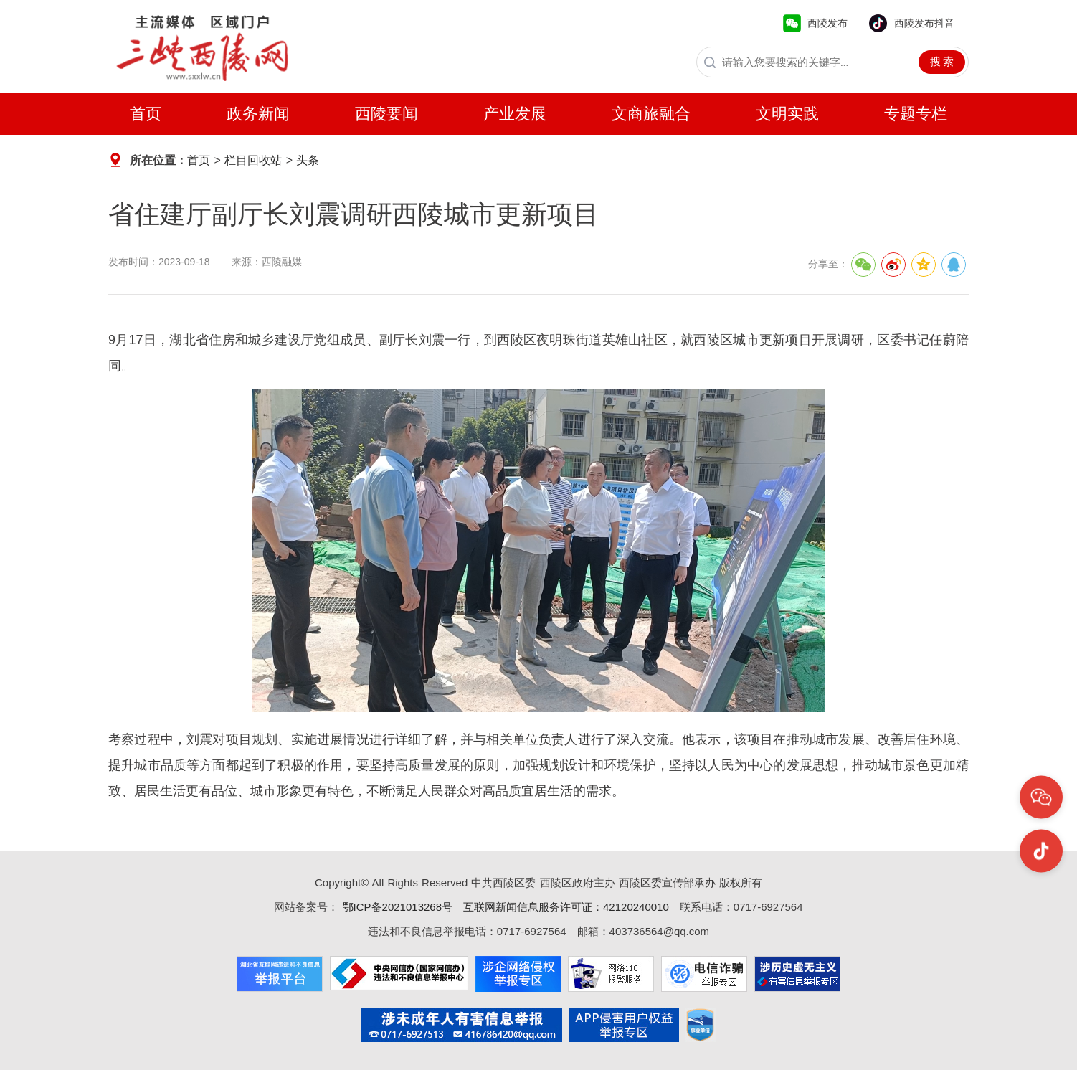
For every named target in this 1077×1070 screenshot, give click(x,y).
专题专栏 (915, 114)
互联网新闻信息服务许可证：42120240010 (566, 907)
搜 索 (942, 61)
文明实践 (787, 114)
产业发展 (514, 114)
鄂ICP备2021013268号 (395, 907)
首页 (145, 114)
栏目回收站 (253, 160)
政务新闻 (258, 114)
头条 (307, 160)
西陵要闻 (386, 114)
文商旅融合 (651, 114)
